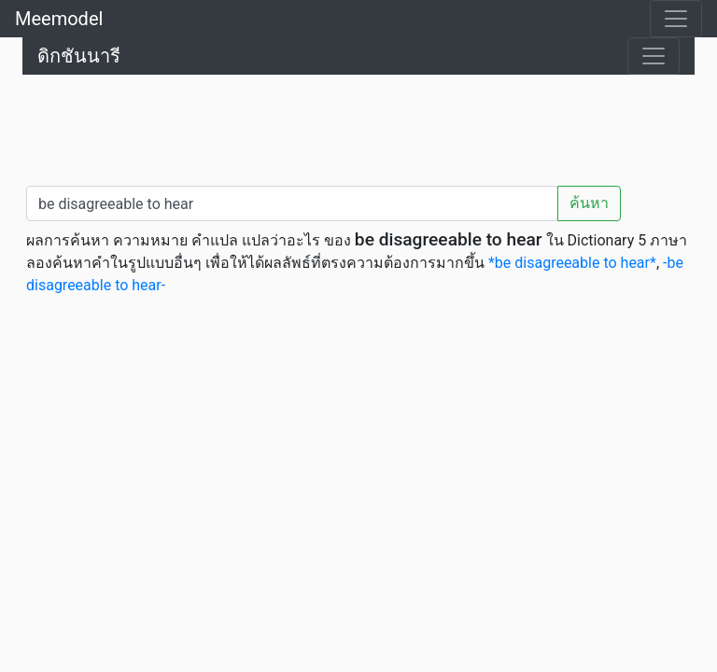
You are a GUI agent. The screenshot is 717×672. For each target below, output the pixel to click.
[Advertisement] (358, 126)
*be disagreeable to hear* (572, 263)
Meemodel (59, 18)
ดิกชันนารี (78, 56)
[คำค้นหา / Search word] (292, 203)
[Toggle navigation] (676, 18)
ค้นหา (589, 203)
